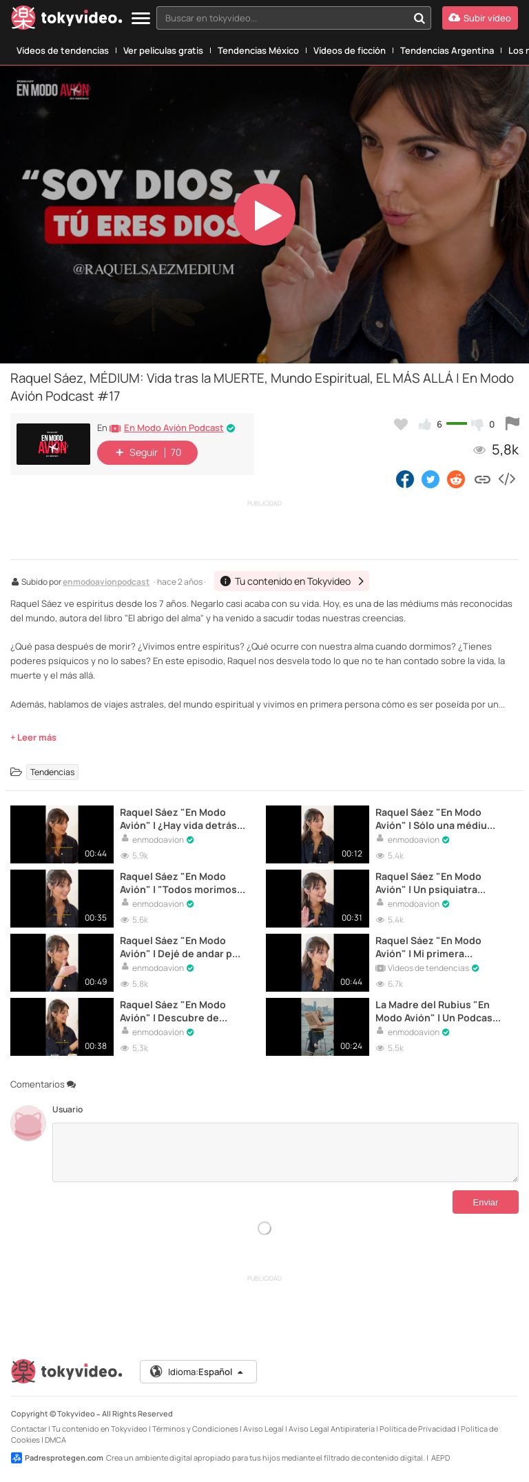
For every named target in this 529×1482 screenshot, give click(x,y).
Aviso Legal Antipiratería (332, 1428)
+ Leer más (33, 737)
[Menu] (140, 19)
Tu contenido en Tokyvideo (99, 1428)
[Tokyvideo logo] (67, 20)
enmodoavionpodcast (106, 583)
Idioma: (197, 1371)
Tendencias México (258, 50)
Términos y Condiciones (195, 1428)
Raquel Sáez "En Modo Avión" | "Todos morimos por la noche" (178, 883)
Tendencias (52, 772)
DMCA (55, 1439)
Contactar (29, 1428)
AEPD (440, 1457)
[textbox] (282, 18)
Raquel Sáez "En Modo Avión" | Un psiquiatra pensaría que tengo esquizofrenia (428, 883)
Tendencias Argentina (447, 50)
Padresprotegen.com (57, 1457)
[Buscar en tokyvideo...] (419, 18)
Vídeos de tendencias (63, 50)
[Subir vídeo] (480, 18)
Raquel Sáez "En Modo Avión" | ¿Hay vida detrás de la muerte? (178, 818)
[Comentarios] (285, 1152)
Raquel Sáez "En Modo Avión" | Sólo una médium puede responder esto (435, 818)
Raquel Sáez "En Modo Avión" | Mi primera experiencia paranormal (432, 947)
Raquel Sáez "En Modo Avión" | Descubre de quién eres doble (173, 1011)
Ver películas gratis (163, 50)
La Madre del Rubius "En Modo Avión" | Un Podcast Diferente (436, 1011)
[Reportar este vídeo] (512, 424)
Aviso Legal (263, 1428)
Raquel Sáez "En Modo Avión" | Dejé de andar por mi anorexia (181, 947)
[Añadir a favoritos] (401, 424)
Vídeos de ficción (349, 50)
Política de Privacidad (418, 1428)
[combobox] (293, 18)
